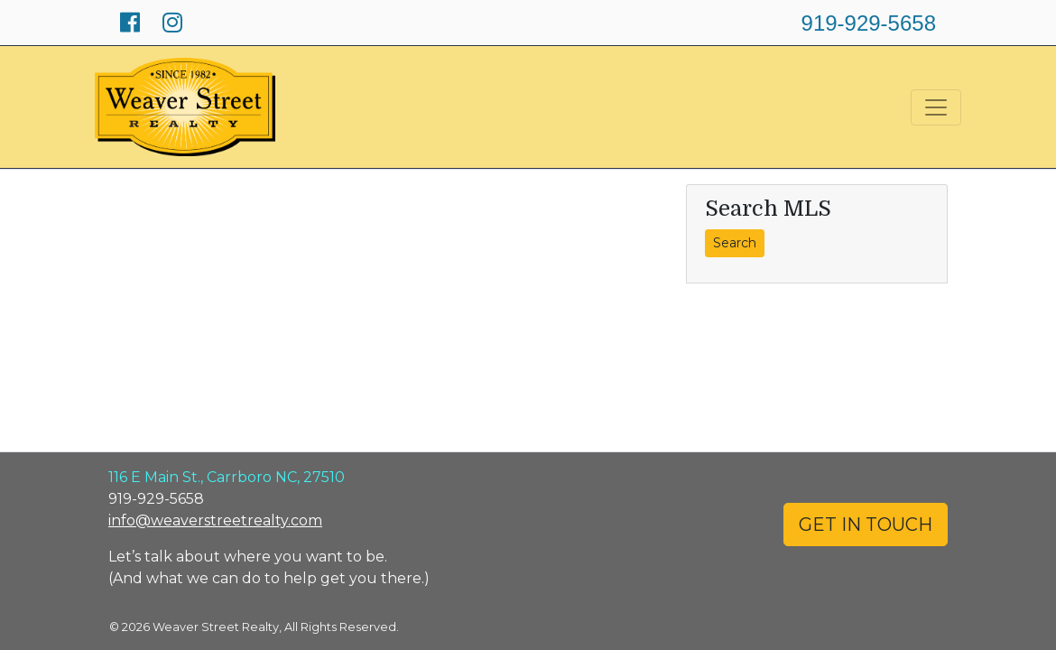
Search (734, 243)
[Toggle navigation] (936, 107)
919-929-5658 (868, 23)
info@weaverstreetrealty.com (215, 520)
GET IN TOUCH (865, 524)
